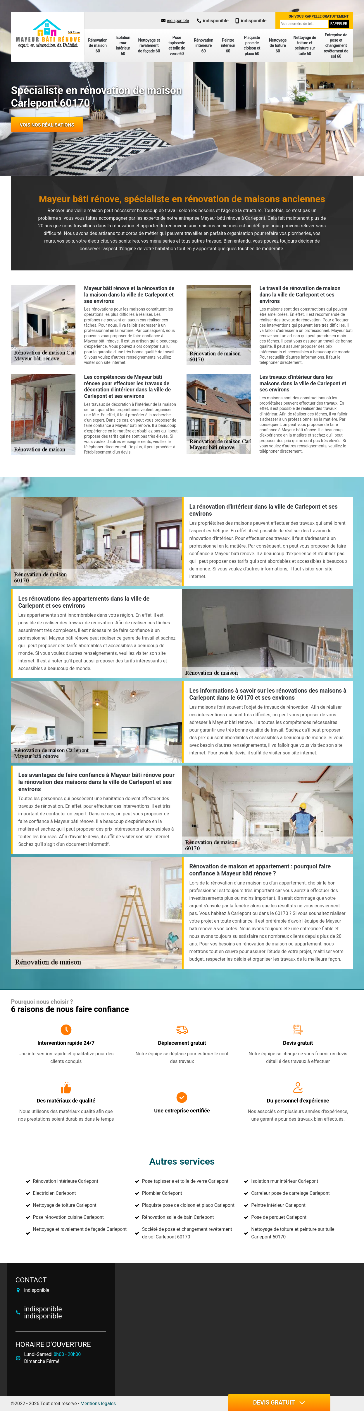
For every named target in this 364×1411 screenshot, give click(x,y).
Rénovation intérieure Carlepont (65, 1181)
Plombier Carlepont (162, 1193)
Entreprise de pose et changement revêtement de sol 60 (336, 46)
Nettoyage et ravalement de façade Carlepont (80, 1229)
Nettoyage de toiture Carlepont (64, 1205)
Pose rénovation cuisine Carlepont (68, 1217)
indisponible (175, 20)
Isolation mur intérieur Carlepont (284, 1181)
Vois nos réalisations (47, 125)
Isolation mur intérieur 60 (122, 45)
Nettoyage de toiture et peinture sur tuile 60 (305, 45)
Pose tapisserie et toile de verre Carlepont (185, 1181)
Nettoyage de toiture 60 (278, 45)
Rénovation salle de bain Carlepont (178, 1217)
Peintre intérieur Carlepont (278, 1205)
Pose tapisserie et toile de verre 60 (176, 45)
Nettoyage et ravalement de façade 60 (149, 45)
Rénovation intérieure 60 (203, 45)
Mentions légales (98, 1403)
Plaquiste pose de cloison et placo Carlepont (188, 1205)
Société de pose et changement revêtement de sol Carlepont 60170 (187, 1233)
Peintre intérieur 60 (228, 45)
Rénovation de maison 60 (97, 45)
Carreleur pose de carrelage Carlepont (290, 1193)
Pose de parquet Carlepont (278, 1217)
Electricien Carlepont (54, 1193)
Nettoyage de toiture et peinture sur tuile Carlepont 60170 (292, 1233)
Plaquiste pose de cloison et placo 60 (252, 45)
